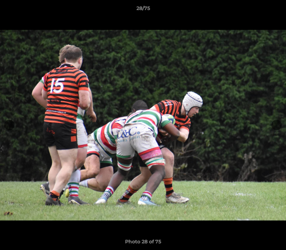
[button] (273, 10)
